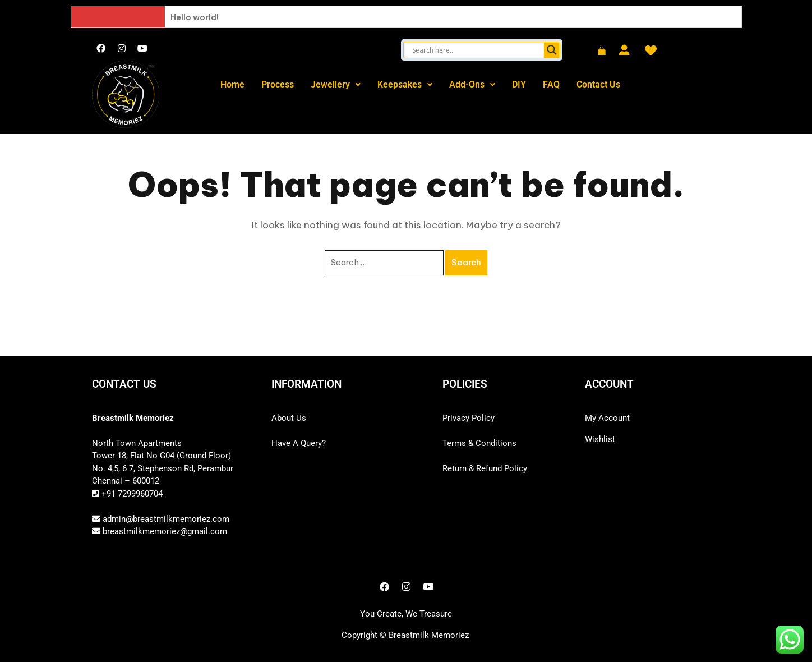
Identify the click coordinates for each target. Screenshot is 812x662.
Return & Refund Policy (484, 468)
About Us (288, 418)
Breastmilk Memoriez (429, 635)
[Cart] (602, 51)
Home (232, 84)
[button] (335, 85)
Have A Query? (298, 443)
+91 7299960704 (131, 494)
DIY (519, 84)
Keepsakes (404, 84)
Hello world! (194, 17)
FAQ (551, 84)
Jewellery (336, 84)
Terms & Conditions (479, 443)
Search (466, 262)
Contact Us (598, 84)
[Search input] (476, 50)
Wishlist (600, 439)
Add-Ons (472, 84)
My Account (607, 418)
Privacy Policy (468, 418)
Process (277, 84)
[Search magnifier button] (552, 50)
